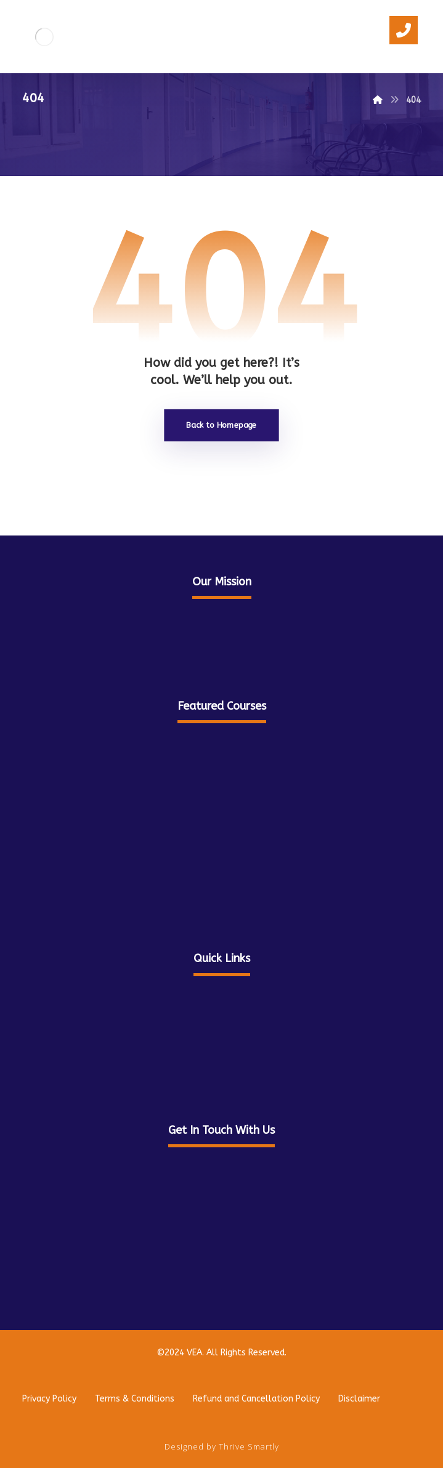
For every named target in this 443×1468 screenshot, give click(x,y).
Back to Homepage (221, 425)
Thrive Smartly (249, 1446)
